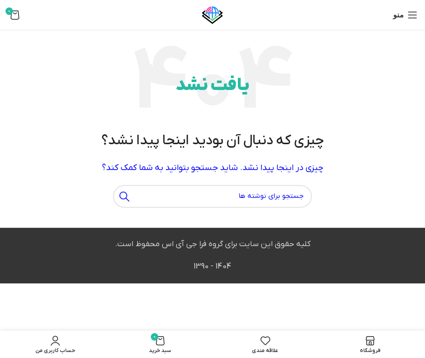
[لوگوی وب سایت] (212, 14)
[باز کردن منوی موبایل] (405, 15)
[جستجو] (212, 196)
